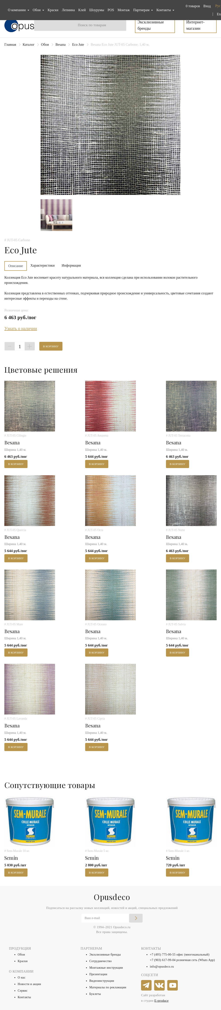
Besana (60, 44)
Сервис (23, 990)
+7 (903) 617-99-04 (163, 960)
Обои (45, 44)
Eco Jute (78, 44)
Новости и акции (29, 984)
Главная (10, 44)
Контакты (24, 997)
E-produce (161, 1000)
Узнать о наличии (20, 328)
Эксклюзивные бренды (151, 25)
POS (111, 10)
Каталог (29, 44)
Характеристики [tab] (42, 265)
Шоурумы (96, 10)
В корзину (51, 346)
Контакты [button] (164, 10)
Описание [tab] (15, 266)
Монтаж (123, 10)
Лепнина (68, 10)
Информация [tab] (71, 265)
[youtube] (172, 985)
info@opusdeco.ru (162, 966)
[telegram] (146, 985)
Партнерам (141, 10)
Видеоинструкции (101, 980)
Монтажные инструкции (106, 967)
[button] (192, 6)
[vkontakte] (159, 985)
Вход (207, 6)
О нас (22, 977)
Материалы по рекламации (107, 987)
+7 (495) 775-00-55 (163, 954)
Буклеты (95, 994)
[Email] (112, 918)
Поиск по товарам (92, 25)
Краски (53, 10)
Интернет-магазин (195, 25)
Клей (82, 10)
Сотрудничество (100, 961)
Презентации (98, 974)
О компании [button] (17, 10)
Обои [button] (37, 10)
